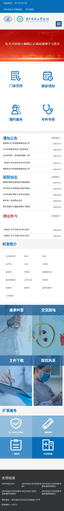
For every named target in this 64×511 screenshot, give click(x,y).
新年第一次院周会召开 (12, 200)
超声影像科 (47, 288)
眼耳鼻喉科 (10, 280)
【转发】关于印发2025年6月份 (16, 230)
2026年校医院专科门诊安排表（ (16, 149)
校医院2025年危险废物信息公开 (16, 143)
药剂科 (45, 280)
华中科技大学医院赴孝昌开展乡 (16, 188)
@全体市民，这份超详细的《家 (16, 155)
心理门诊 (28, 280)
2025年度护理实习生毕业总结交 (16, 194)
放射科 (27, 288)
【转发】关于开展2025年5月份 (16, 236)
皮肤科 (9, 272)
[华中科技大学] (8, 484)
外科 (44, 256)
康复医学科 (47, 272)
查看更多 (55, 138)
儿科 (26, 264)
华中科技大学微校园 (13, 9)
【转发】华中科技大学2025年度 (16, 163)
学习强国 (30, 9)
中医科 (27, 272)
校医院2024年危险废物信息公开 (16, 169)
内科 (26, 256)
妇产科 (9, 264)
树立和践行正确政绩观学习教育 (16, 207)
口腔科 (45, 264)
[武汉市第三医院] (29, 491)
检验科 (9, 288)
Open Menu (59, 24)
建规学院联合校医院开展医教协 (16, 182)
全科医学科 (10, 256)
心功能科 (10, 296)
